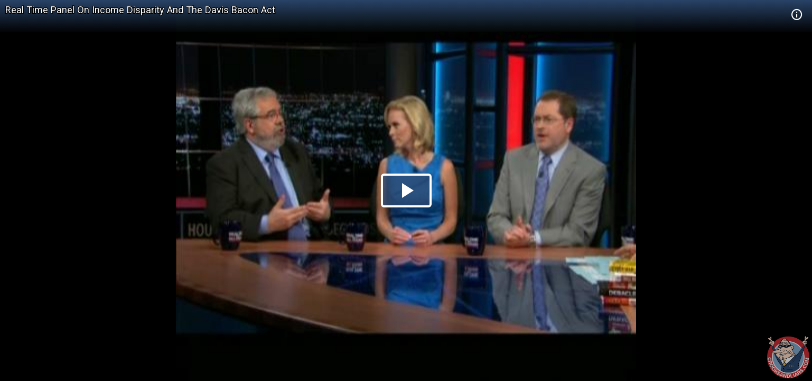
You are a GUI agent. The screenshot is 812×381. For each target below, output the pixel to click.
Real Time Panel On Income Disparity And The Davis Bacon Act (140, 9)
